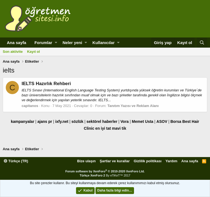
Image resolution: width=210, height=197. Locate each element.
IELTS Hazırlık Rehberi (46, 83)
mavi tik (119, 128)
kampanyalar (22, 121)
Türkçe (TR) (16, 161)
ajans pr (44, 121)
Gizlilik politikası (148, 161)
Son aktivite (13, 52)
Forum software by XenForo (105, 171)
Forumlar (43, 42)
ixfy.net (61, 121)
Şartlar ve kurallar (115, 161)
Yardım (171, 161)
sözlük (77, 121)
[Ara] (202, 42)
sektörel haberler (101, 121)
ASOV (161, 121)
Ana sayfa (16, 42)
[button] (56, 42)
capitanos (30, 106)
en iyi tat (103, 128)
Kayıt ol (33, 52)
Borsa (175, 121)
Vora (125, 121)
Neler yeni (72, 42)
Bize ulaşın (86, 161)
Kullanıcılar (103, 42)
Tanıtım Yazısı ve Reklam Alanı (133, 106)
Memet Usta (142, 121)
